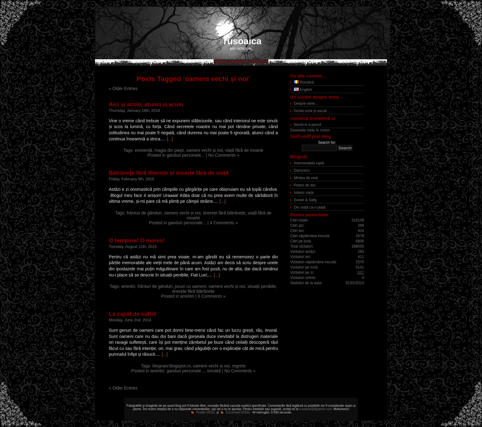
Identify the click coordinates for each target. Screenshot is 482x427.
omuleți (214, 370)
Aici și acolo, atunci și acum (146, 104)
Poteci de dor (305, 185)
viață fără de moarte (244, 150)
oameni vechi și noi (204, 150)
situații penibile (261, 286)
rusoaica (242, 41)
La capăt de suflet (132, 314)
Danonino (302, 170)
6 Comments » (212, 296)
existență (143, 150)
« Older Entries (123, 88)
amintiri (128, 286)
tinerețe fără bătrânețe (224, 212)
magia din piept (169, 150)
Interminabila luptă (309, 163)
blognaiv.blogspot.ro (171, 365)
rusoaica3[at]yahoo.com (315, 409)
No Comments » (223, 155)
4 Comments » (224, 222)
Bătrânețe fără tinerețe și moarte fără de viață (169, 173)
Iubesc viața (304, 192)
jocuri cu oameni (190, 286)
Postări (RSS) (205, 412)
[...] (170, 138)
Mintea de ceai (306, 178)
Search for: (327, 142)
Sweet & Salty (305, 200)
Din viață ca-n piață (310, 207)
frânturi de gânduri (144, 212)
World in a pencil (307, 125)
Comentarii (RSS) (238, 412)
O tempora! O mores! (137, 240)
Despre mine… (306, 103)
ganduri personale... (186, 155)
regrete (239, 365)
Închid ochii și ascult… (312, 111)
